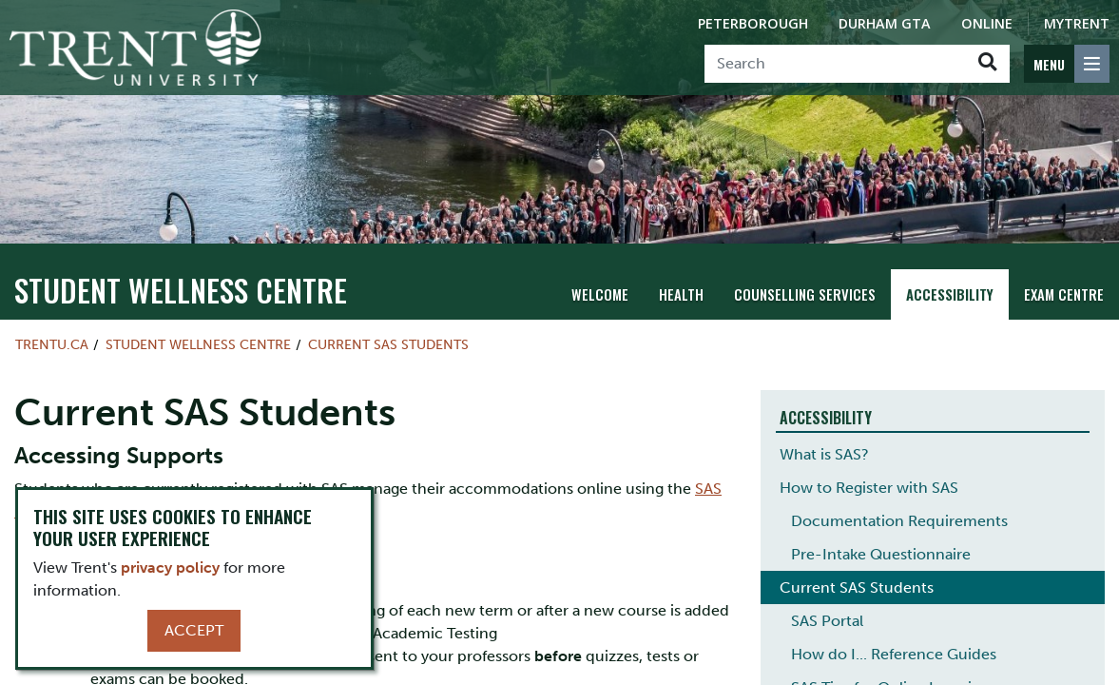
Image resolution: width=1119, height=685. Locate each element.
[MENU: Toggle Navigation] (1066, 64)
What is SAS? (824, 454)
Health (687, 293)
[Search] (835, 64)
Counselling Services (809, 293)
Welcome (606, 293)
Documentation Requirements (899, 521)
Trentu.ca (51, 344)
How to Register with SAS (869, 488)
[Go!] (987, 64)
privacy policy (170, 567)
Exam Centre (1065, 293)
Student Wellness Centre (138, 292)
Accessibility (951, 293)
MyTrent (1076, 23)
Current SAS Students (388, 344)
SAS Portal (827, 621)
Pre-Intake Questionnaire (881, 554)
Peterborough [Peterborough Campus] (753, 23)
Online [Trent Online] (987, 23)
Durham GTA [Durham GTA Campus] (885, 23)
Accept (193, 630)
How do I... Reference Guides (893, 654)
